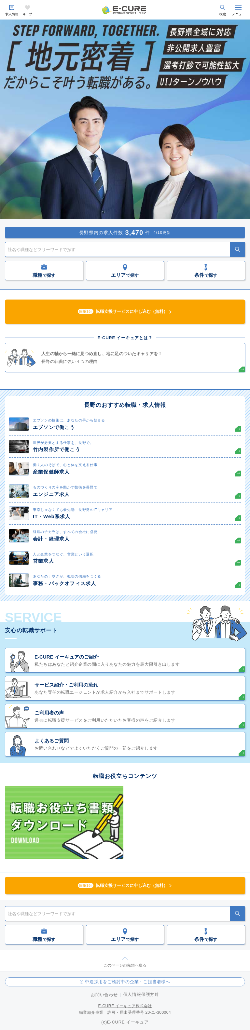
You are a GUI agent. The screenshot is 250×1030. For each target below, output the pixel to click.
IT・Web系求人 (52, 516)
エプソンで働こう (54, 427)
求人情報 (11, 14)
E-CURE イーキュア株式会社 (125, 1006)
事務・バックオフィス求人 (64, 583)
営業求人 (43, 561)
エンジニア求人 (51, 494)
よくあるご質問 (52, 740)
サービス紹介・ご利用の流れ (66, 685)
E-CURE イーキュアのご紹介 (67, 657)
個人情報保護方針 (141, 994)
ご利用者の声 (49, 713)
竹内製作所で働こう (56, 449)
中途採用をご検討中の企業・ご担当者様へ (127, 981)
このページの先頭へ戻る (125, 965)
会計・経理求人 (51, 539)
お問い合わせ (104, 994)
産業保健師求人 (51, 472)
